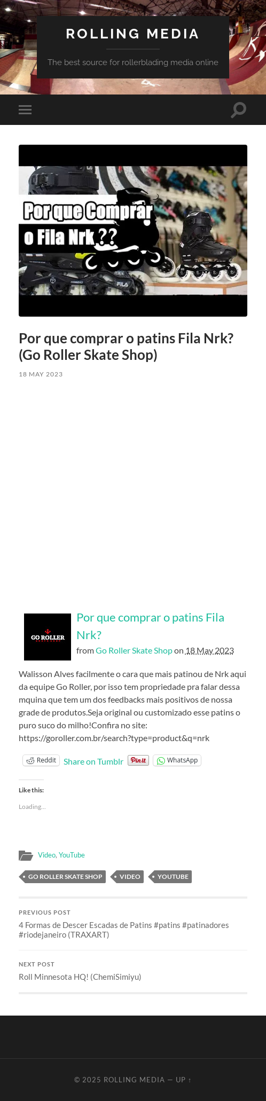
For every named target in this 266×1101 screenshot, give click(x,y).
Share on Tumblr (93, 760)
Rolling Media (133, 33)
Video (47, 855)
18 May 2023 (41, 374)
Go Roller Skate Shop (134, 650)
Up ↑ (184, 1079)
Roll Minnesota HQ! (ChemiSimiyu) (133, 971)
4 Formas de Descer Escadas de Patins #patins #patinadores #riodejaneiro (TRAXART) (133, 924)
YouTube (72, 855)
